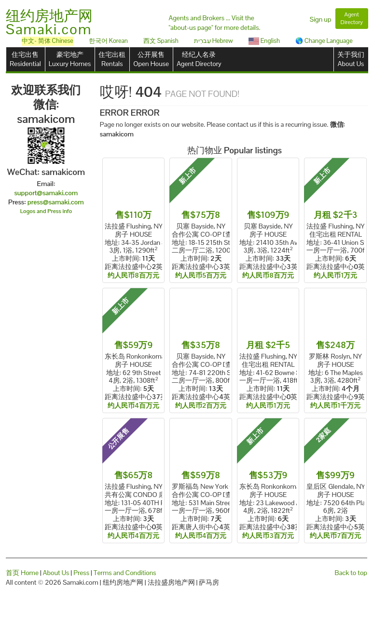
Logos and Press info (46, 211)
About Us (56, 572)
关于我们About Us (350, 59)
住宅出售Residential (25, 59)
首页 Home (22, 572)
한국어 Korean (108, 41)
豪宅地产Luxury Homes (70, 59)
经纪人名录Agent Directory (199, 59)
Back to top (351, 572)
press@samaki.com (56, 202)
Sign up (321, 19)
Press (81, 572)
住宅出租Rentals (111, 59)
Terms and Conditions (125, 572)
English (264, 41)
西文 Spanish (161, 41)
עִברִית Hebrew (213, 41)
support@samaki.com (46, 192)
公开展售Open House (151, 59)
